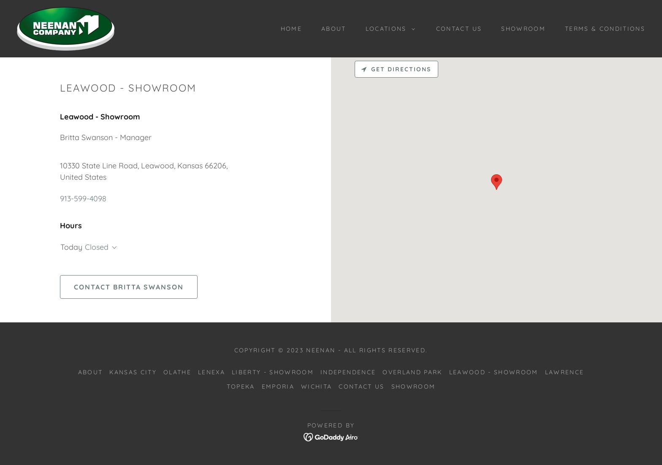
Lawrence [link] (564, 372)
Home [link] (291, 28)
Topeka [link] (241, 386)
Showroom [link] (523, 28)
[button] (388, 29)
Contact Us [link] (459, 28)
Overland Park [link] (412, 372)
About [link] (333, 28)
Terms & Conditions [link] (605, 28)
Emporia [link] (278, 386)
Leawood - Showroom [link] (493, 372)
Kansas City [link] (133, 372)
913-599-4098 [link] (83, 198)
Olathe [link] (177, 372)
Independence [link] (348, 372)
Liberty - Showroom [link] (273, 372)
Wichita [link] (316, 386)
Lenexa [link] (211, 372)
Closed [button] (97, 247)
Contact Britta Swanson (129, 287)
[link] (65, 28)
